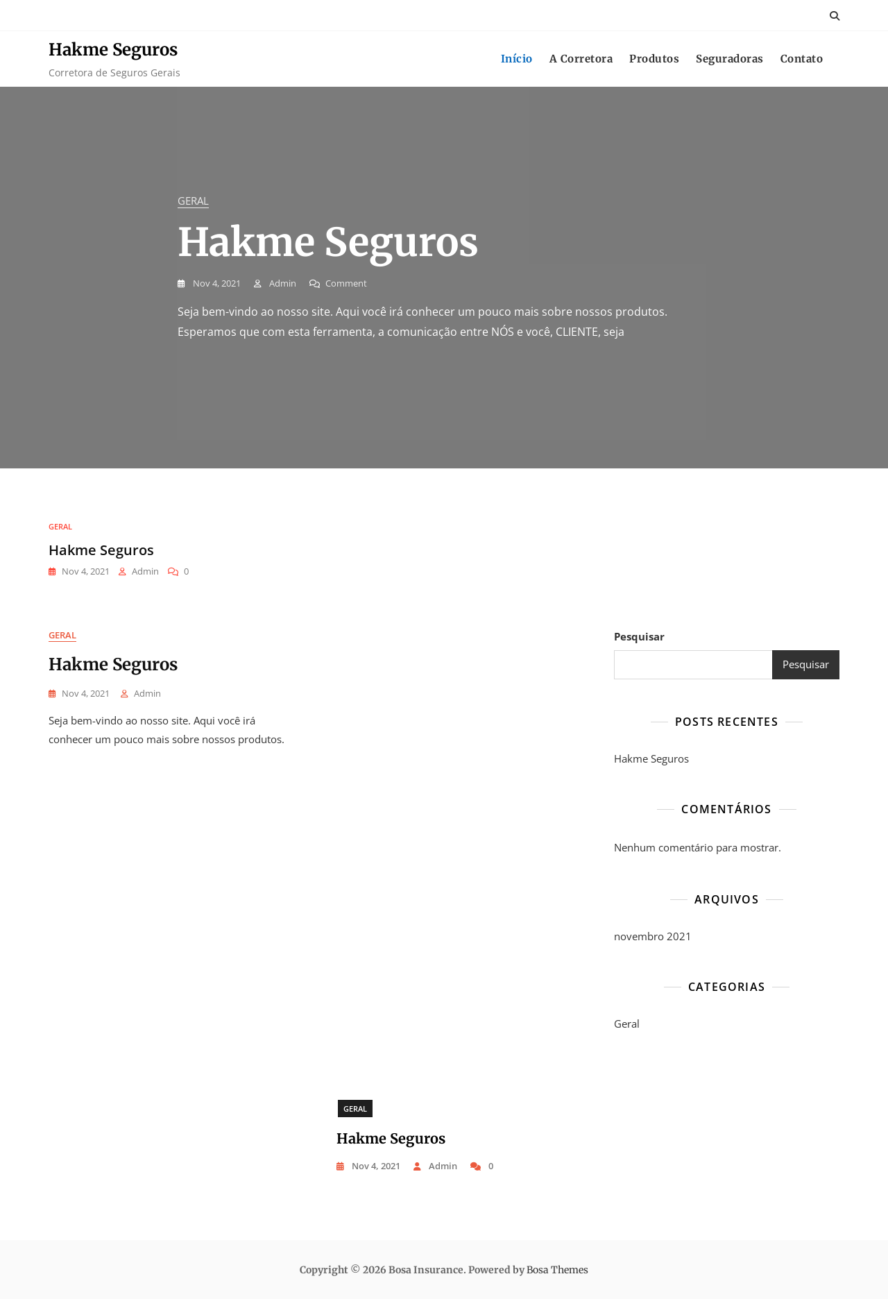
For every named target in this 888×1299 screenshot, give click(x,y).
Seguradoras (730, 58)
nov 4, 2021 (216, 283)
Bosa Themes (557, 1270)
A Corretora (581, 58)
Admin (281, 283)
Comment (346, 283)
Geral (193, 200)
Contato (801, 58)
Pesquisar (639, 636)
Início (517, 58)
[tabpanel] (444, 277)
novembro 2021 (653, 936)
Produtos (654, 58)
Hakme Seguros (113, 49)
